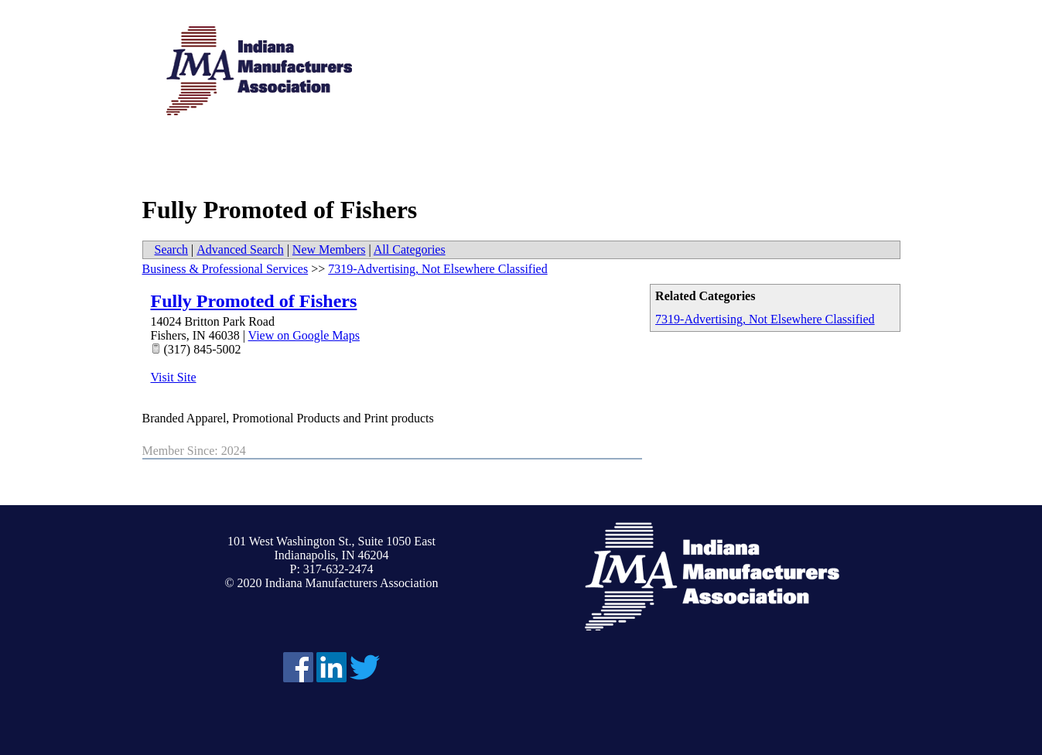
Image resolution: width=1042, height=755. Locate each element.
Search (172, 249)
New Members (329, 249)
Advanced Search (239, 249)
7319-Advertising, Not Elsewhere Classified (765, 319)
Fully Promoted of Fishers (254, 301)
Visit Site (173, 377)
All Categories (410, 249)
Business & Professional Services (225, 268)
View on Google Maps (304, 335)
